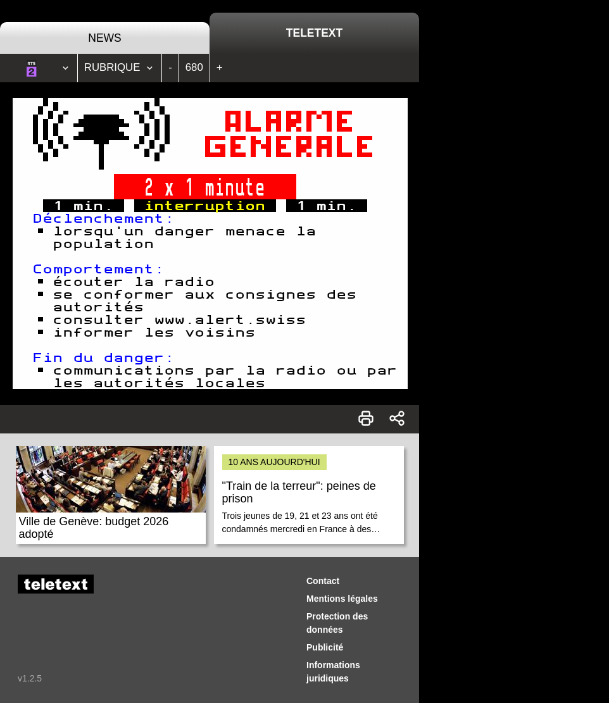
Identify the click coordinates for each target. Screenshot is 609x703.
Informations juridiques (333, 671)
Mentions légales (342, 599)
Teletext (314, 33)
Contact (322, 581)
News (105, 38)
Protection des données (337, 623)
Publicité (324, 647)
